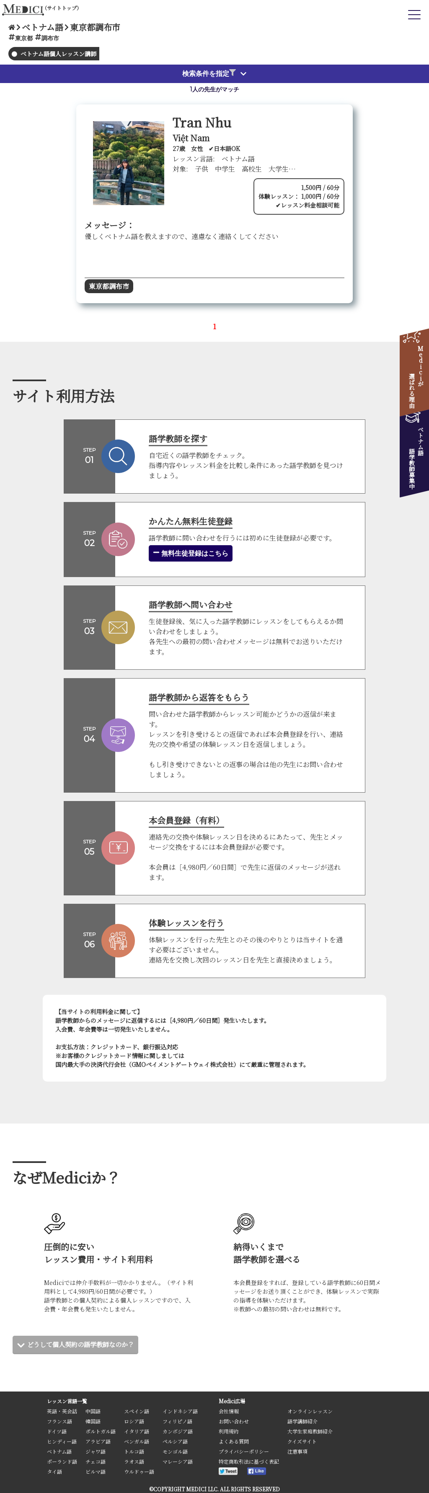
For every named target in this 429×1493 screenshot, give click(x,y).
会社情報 (229, 1411)
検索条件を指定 (209, 73)
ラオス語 (134, 1461)
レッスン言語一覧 (67, 1401)
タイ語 (54, 1471)
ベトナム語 (59, 1451)
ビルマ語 (95, 1471)
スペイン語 (136, 1411)
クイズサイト (302, 1441)
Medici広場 (232, 1401)
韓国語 (93, 1421)
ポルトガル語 (100, 1431)
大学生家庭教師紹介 (310, 1431)
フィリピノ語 (177, 1421)
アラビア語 (98, 1441)
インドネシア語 (180, 1411)
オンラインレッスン (310, 1411)
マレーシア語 (178, 1461)
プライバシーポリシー (244, 1451)
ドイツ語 (57, 1431)
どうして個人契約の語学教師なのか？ (84, 1344)
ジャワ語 (95, 1451)
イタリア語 (136, 1431)
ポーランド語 (62, 1461)
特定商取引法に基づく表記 (249, 1461)
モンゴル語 (175, 1451)
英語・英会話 (62, 1411)
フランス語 (59, 1421)
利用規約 (229, 1431)
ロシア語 (134, 1421)
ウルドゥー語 (139, 1471)
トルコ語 (134, 1451)
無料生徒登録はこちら (190, 553)
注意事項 (297, 1451)
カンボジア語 (178, 1431)
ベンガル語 (136, 1441)
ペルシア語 (175, 1441)
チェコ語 (95, 1461)
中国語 (93, 1411)
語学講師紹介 (302, 1421)
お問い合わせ (234, 1421)
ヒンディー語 (62, 1441)
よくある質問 (234, 1441)
